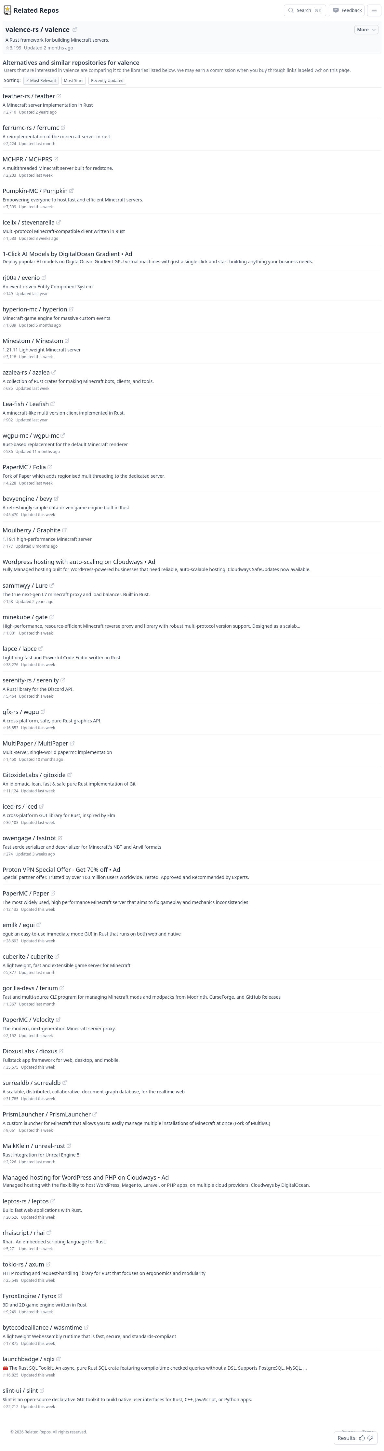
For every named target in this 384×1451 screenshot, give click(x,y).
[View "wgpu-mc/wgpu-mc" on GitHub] (62, 435)
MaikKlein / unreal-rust (34, 1146)
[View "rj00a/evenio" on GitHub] (43, 277)
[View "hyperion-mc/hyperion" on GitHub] (71, 309)
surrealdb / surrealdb (32, 1083)
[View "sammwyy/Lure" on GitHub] (51, 585)
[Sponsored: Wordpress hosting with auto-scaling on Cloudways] (192, 565)
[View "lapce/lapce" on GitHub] (40, 648)
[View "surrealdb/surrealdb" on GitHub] (64, 1082)
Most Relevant (41, 80)
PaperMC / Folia (24, 467)
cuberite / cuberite (28, 956)
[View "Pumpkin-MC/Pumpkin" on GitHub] (71, 190)
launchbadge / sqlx (29, 1359)
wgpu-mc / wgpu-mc (31, 435)
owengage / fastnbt (29, 838)
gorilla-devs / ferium (30, 988)
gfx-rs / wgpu (21, 712)
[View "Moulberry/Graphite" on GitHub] (64, 530)
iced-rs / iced (20, 806)
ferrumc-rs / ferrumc (31, 127)
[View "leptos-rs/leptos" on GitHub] (52, 1201)
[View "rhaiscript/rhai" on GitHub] (48, 1232)
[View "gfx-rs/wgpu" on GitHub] (43, 711)
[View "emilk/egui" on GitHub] (38, 924)
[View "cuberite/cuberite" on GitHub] (57, 956)
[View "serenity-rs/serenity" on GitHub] (62, 680)
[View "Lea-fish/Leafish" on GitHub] (52, 403)
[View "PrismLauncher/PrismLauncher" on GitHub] (94, 1114)
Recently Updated (107, 80)
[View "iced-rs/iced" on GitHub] (41, 806)
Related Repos (36, 10)
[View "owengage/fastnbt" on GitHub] (60, 838)
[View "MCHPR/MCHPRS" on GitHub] (56, 159)
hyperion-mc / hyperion (35, 309)
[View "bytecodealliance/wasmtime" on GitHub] (86, 1327)
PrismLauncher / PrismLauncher (47, 1114)
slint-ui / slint (20, 1390)
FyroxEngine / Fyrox (29, 1296)
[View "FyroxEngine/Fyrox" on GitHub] (60, 1295)
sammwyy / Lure (25, 585)
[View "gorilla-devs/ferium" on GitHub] (61, 988)
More (367, 29)
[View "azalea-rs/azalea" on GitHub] (53, 372)
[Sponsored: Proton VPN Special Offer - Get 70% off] (192, 873)
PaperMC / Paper (26, 893)
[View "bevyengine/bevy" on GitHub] (56, 498)
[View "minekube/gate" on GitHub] (51, 617)
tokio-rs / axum (23, 1264)
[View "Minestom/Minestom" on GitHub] (67, 340)
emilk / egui (19, 925)
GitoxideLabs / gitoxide (34, 775)
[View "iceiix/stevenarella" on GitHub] (58, 222)
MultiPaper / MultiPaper (35, 743)
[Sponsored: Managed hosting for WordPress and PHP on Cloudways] (192, 1180)
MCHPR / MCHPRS (27, 159)
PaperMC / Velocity (28, 1019)
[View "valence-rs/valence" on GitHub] (74, 29)
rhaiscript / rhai (24, 1233)
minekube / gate (25, 617)
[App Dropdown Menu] (374, 10)
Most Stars (74, 80)
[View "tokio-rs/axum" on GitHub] (48, 1264)
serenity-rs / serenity (31, 680)
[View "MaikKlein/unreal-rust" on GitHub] (69, 1145)
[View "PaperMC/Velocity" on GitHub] (58, 1019)
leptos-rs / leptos (26, 1201)
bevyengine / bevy (27, 498)
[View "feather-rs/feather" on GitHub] (58, 96)
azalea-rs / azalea (26, 372)
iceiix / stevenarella (29, 222)
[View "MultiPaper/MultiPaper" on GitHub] (72, 743)
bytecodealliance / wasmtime (42, 1327)
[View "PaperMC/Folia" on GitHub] (49, 467)
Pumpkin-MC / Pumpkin (35, 191)
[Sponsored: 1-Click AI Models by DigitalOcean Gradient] (192, 257)
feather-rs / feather (29, 96)
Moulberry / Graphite (31, 530)
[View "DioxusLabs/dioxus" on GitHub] (61, 1051)
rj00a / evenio (21, 277)
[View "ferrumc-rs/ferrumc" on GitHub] (63, 127)
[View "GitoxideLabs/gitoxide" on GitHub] (69, 774)
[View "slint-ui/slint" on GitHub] (42, 1390)
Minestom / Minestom (33, 341)
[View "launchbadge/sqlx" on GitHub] (58, 1359)
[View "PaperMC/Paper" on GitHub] (53, 893)
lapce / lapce (20, 648)
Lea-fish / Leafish (26, 404)
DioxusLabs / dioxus (30, 1051)
